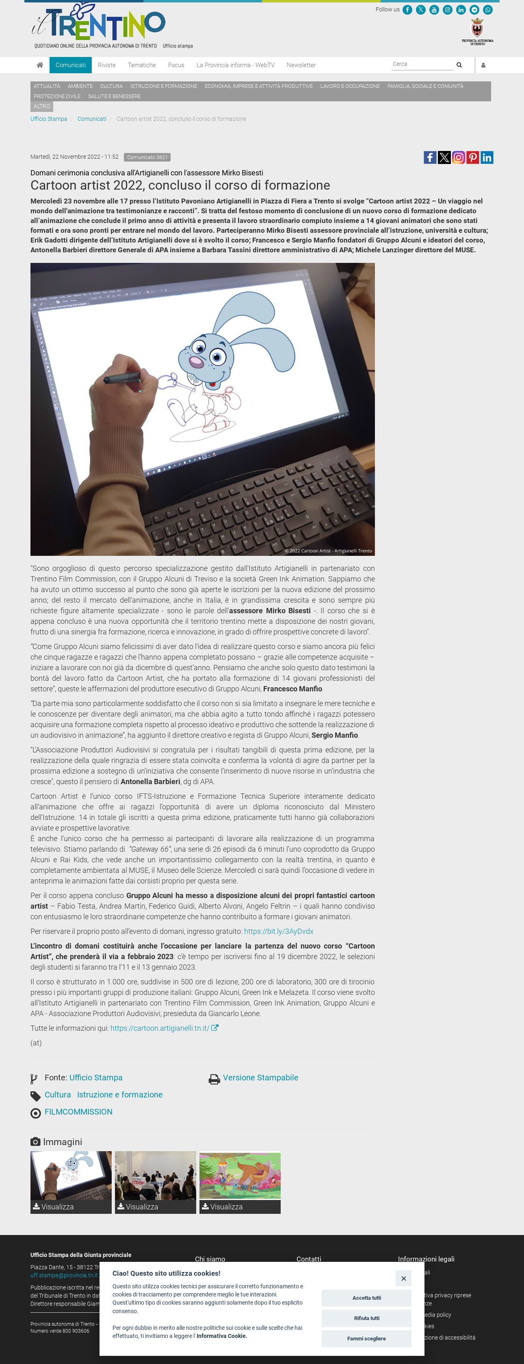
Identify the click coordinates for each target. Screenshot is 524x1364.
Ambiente (80, 86)
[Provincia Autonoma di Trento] (478, 31)
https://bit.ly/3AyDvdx (279, 931)
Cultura (111, 86)
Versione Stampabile (261, 1077)
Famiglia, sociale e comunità (425, 86)
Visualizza (53, 1206)
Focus (176, 65)
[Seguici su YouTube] (434, 9)
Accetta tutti (367, 1298)
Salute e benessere (114, 96)
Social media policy (427, 1315)
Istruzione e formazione (163, 86)
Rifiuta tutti (366, 1318)
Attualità (47, 86)
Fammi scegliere (366, 1339)
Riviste (107, 65)
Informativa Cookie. (222, 1336)
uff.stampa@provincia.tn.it (64, 1275)
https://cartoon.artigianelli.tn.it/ (164, 1028)
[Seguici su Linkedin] (461, 9)
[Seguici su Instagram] (447, 9)
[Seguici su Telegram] (474, 9)
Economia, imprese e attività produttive (259, 86)
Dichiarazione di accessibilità (440, 1337)
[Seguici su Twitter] (421, 9)
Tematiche (142, 65)
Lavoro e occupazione (350, 86)
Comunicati (71, 65)
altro (42, 106)
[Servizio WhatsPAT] (488, 9)
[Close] (403, 1278)
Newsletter (301, 65)
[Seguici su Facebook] (407, 9)
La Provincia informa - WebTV (236, 65)
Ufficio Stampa (48, 119)
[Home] (40, 65)
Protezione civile (57, 96)
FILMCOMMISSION (79, 1112)
